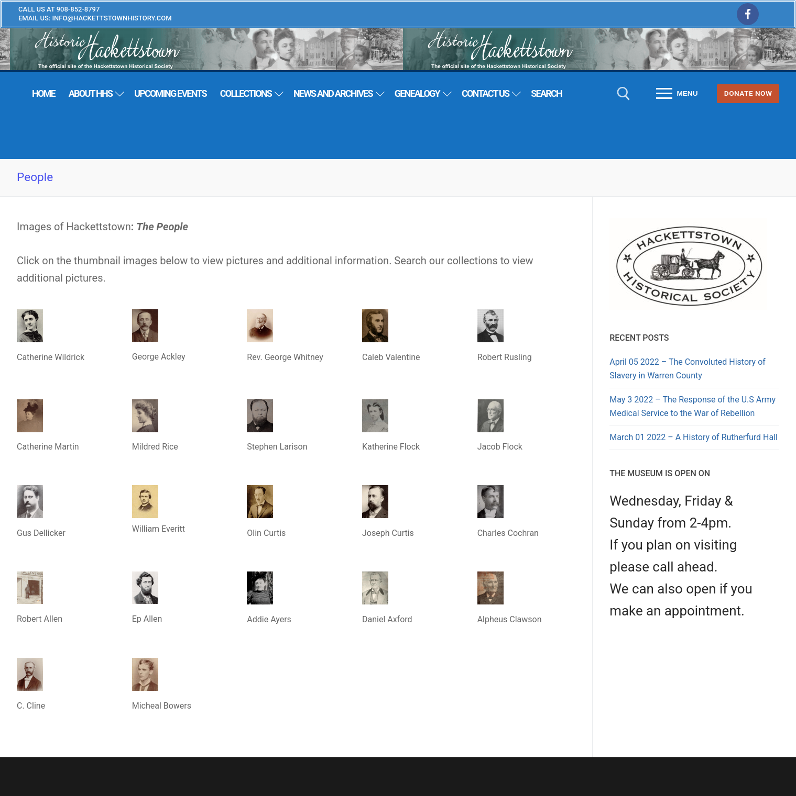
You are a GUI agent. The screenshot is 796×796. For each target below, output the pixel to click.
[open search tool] (623, 93)
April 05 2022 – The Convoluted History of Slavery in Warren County (687, 368)
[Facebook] (748, 14)
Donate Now (748, 93)
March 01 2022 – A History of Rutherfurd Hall (693, 437)
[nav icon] (677, 94)
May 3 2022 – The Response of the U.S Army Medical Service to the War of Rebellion (692, 406)
